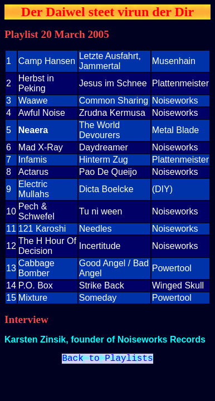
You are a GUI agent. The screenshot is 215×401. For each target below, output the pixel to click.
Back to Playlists (107, 360)
